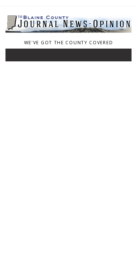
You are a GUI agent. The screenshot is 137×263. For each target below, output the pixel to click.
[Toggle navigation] (16, 56)
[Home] (68, 33)
